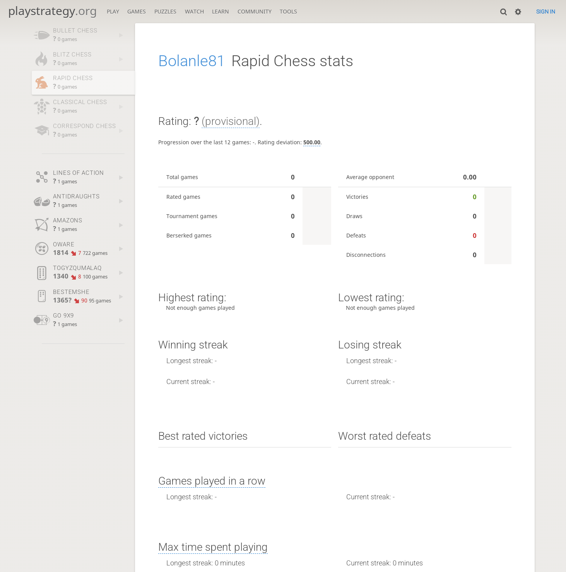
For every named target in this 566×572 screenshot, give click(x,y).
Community (255, 11)
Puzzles (165, 11)
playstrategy (52, 11)
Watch (194, 11)
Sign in (545, 12)
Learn (220, 11)
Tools (288, 11)
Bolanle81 (191, 61)
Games (136, 11)
